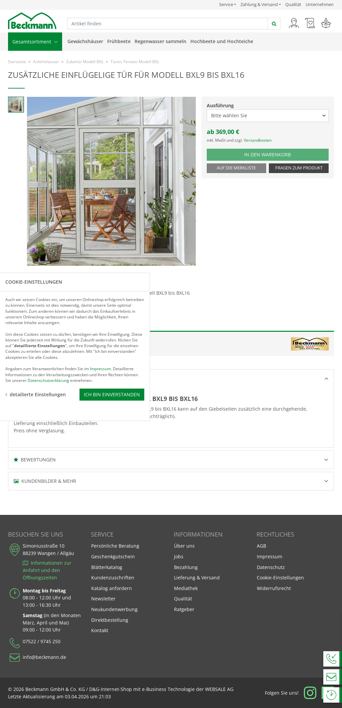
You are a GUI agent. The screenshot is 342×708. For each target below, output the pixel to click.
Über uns (184, 546)
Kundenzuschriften (112, 577)
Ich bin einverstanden (112, 394)
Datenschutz (271, 567)
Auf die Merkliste (236, 168)
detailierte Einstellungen (35, 394)
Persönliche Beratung (115, 546)
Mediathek (186, 588)
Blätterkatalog (106, 567)
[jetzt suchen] (274, 24)
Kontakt (99, 630)
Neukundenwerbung (114, 609)
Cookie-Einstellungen (280, 577)
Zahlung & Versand (259, 4)
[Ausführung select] (268, 115)
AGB (261, 546)
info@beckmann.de (44, 657)
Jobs (178, 556)
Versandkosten (258, 140)
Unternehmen (319, 4)
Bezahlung (186, 567)
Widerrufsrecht (274, 588)
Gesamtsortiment (35, 41)
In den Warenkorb (273, 154)
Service (227, 4)
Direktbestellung (109, 620)
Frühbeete (119, 41)
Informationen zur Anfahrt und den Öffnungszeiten (47, 570)
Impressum (269, 556)
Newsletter (103, 598)
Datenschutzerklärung (48, 380)
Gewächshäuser (85, 41)
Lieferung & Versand (197, 577)
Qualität (293, 4)
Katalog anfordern (111, 587)
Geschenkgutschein (113, 556)
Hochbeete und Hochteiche (221, 41)
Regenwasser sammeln (160, 41)
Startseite (17, 61)
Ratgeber (184, 609)
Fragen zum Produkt (299, 168)
